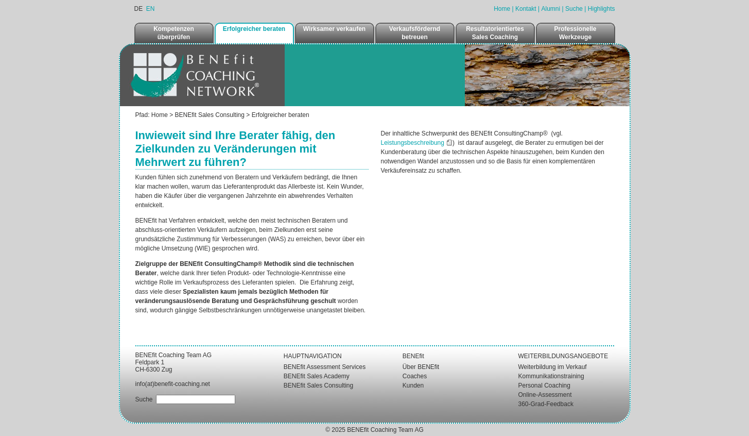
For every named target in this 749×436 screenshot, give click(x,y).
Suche (574, 8)
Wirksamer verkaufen (334, 28)
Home (502, 8)
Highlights (601, 8)
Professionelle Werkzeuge (575, 33)
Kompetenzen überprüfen (173, 33)
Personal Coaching (544, 385)
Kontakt (525, 8)
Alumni (550, 8)
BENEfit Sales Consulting (210, 115)
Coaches (415, 376)
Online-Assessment (545, 394)
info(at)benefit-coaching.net (172, 384)
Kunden (413, 385)
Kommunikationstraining (551, 376)
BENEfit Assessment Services (324, 367)
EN (150, 8)
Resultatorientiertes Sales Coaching (495, 33)
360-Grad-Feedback (545, 404)
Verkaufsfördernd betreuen (414, 33)
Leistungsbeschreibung (412, 142)
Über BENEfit (421, 367)
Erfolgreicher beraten (254, 28)
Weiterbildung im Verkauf (552, 367)
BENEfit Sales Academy (317, 376)
